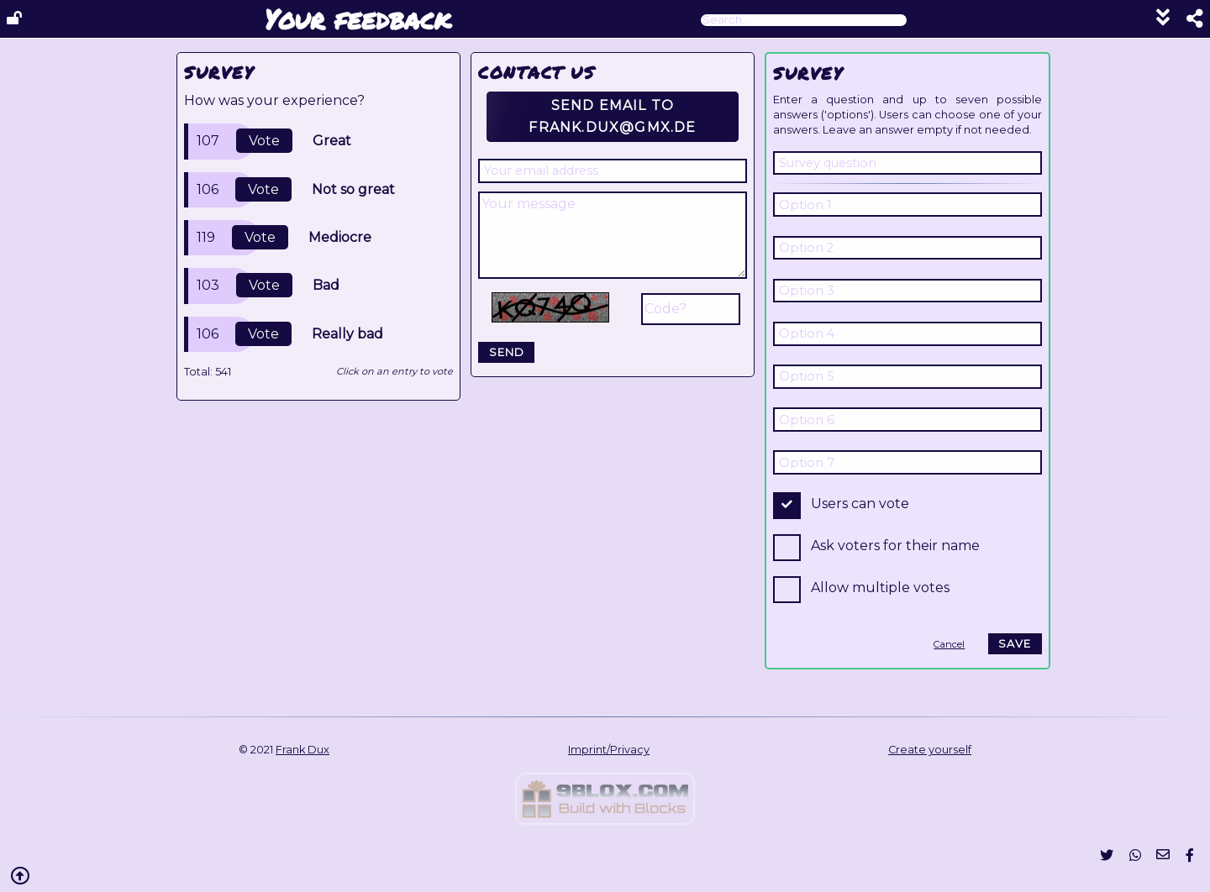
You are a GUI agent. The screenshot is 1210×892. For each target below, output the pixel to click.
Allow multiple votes (880, 588)
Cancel (949, 644)
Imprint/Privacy (609, 749)
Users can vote (860, 504)
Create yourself (929, 749)
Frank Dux (302, 749)
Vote (264, 141)
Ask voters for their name (895, 546)
